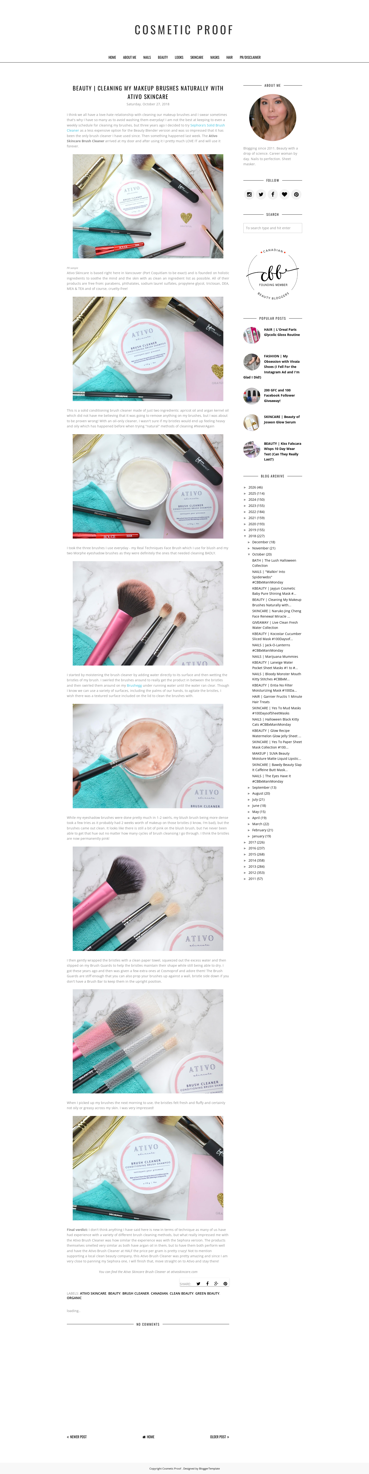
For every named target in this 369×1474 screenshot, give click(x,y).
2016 (252, 848)
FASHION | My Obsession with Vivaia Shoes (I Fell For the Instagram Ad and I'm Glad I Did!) (271, 366)
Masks (214, 57)
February (259, 830)
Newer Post (78, 1436)
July (255, 799)
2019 (252, 530)
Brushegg (134, 685)
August (257, 793)
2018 (252, 536)
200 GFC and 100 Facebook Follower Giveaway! (279, 395)
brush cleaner (135, 1293)
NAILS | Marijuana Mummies (275, 656)
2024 (252, 499)
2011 (252, 878)
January (258, 836)
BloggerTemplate (209, 1468)
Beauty (163, 57)
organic (74, 1298)
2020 (252, 524)
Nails (147, 57)
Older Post (218, 1436)
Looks (179, 57)
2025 (252, 493)
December (260, 542)
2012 (252, 872)
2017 (252, 842)
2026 (252, 487)
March (257, 824)
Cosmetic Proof (185, 26)
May (255, 811)
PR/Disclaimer (250, 57)
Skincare (196, 57)
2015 (252, 854)
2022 (252, 511)
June (255, 805)
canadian (159, 1293)
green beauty (207, 1293)
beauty (114, 1293)
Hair (229, 57)
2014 (252, 860)
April (256, 818)
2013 (252, 866)
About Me (129, 57)
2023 (252, 505)
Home (112, 57)
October (258, 554)
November (260, 548)
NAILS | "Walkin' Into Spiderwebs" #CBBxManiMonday (268, 576)
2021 (252, 518)
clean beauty (181, 1293)
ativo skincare (93, 1293)
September (261, 787)
